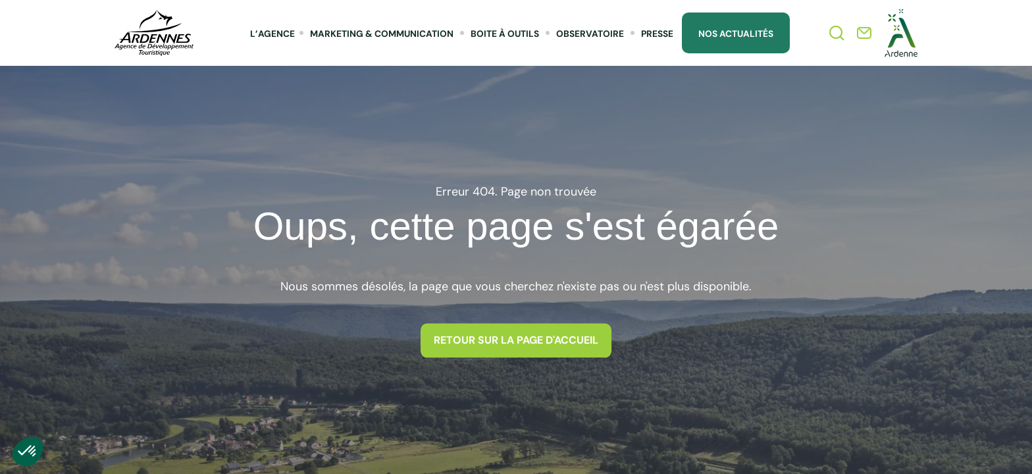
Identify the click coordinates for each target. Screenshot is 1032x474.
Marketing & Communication (381, 34)
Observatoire (590, 34)
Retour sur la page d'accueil (516, 340)
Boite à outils (505, 34)
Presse (657, 34)
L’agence (272, 34)
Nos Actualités (735, 34)
